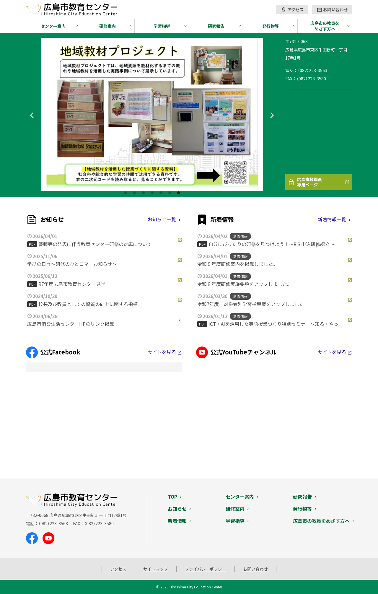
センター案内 (53, 26)
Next (272, 115)
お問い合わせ (332, 9)
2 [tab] (134, 193)
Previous (32, 115)
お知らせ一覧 (162, 219)
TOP (172, 496)
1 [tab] (125, 193)
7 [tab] (179, 193)
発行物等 (270, 26)
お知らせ (177, 508)
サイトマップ (155, 569)
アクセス (292, 9)
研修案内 (107, 26)
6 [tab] (170, 193)
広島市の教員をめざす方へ (324, 26)
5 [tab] (161, 193)
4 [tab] (152, 193)
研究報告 (216, 26)
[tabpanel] (152, 114)
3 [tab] (143, 193)
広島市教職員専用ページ (305, 182)
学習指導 (162, 26)
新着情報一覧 (332, 219)
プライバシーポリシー (205, 569)
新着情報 (177, 520)
